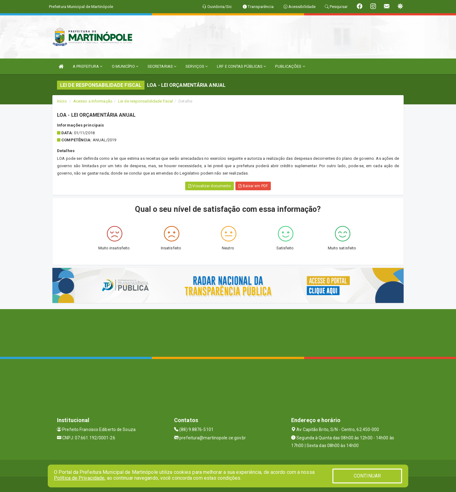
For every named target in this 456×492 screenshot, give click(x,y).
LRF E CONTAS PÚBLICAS (241, 66)
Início (62, 101)
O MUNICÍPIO (125, 66)
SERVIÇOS (196, 66)
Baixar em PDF (253, 186)
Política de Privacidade (79, 478)
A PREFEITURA (87, 66)
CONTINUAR (367, 476)
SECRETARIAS (162, 66)
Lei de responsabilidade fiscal (145, 101)
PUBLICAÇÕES (290, 66)
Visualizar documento (209, 186)
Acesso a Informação (92, 101)
